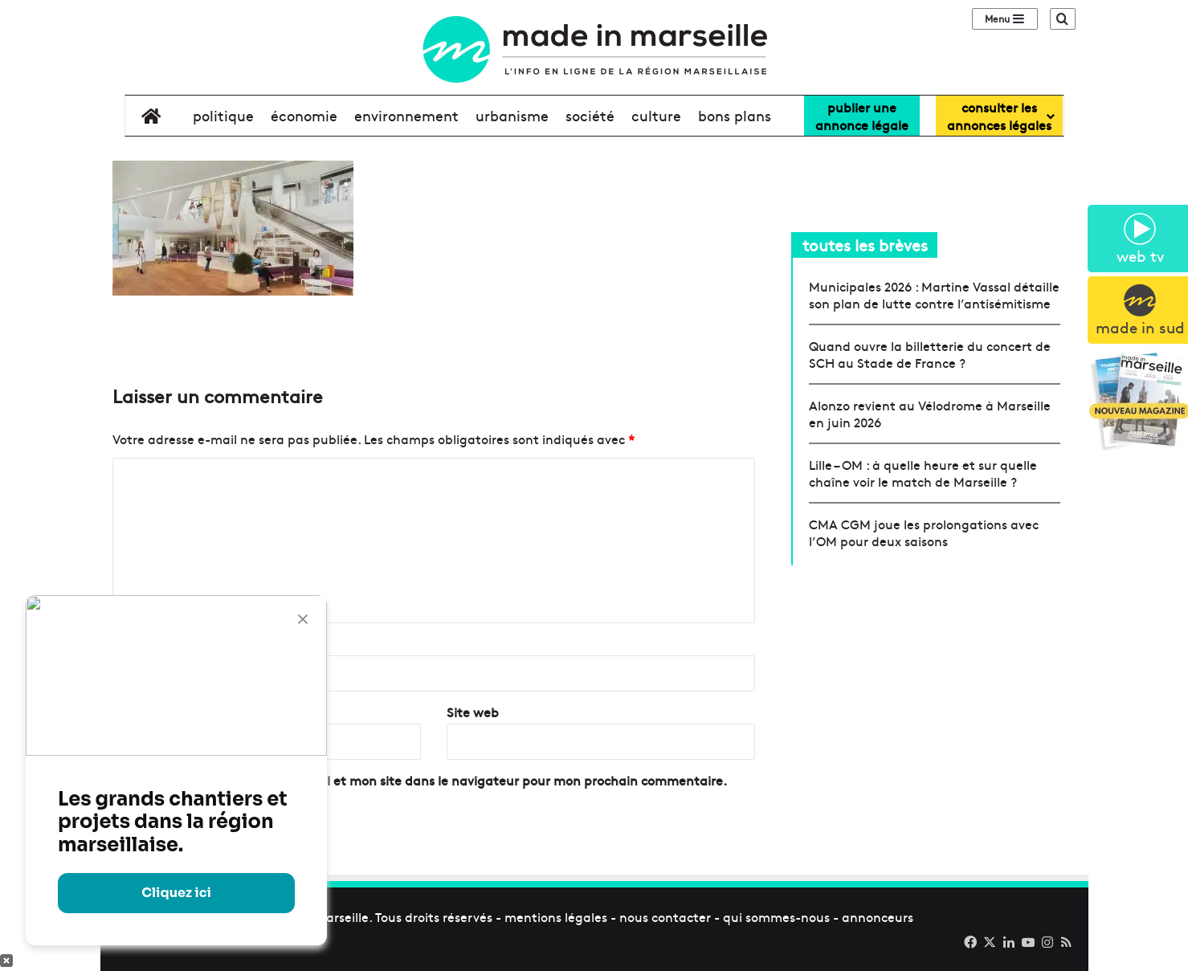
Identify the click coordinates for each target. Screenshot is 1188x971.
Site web (473, 711)
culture (656, 115)
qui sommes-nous (776, 916)
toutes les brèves (865, 244)
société (589, 115)
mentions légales (555, 916)
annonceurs (877, 916)
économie (304, 115)
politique (223, 115)
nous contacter (665, 916)
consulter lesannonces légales (999, 115)
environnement (406, 115)
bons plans (734, 115)
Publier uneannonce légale (861, 115)
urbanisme (512, 115)
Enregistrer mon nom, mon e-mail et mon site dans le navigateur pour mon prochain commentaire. (426, 780)
